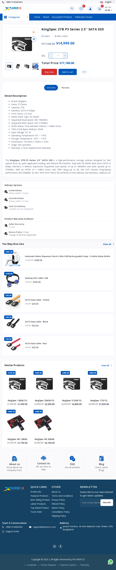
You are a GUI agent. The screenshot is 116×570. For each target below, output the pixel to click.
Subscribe (107, 502)
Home (37, 17)
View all (108, 244)
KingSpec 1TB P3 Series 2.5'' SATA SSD (98, 400)
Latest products (38, 503)
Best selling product (40, 499)
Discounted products (62, 17)
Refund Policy (58, 503)
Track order (36, 511)
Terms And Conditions (62, 495)
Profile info (36, 491)
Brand (46, 17)
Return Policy (58, 507)
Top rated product (40, 507)
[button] (36, 66)
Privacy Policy (58, 499)
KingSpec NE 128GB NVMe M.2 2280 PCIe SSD (17, 439)
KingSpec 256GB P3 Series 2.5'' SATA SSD (44, 400)
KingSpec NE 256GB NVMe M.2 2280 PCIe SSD (44, 439)
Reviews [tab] (65, 87)
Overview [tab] (51, 87)
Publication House (83, 17)
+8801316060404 (12, 2)
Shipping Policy (59, 515)
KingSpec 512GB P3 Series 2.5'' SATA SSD (71, 400)
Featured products (39, 495)
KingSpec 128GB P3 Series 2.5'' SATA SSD (17, 400)
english (106, 2)
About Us (56, 491)
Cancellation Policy (61, 511)
